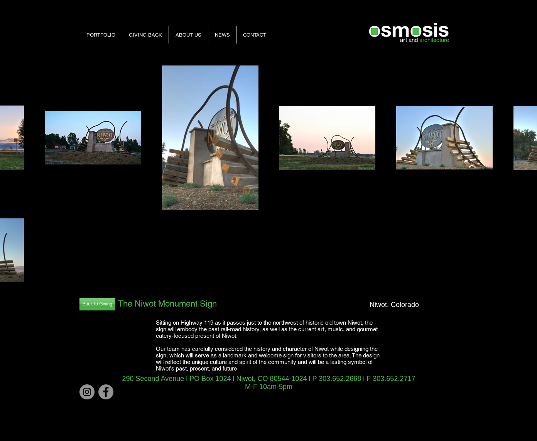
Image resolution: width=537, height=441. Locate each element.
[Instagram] (87, 391)
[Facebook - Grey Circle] (105, 391)
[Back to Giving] (97, 304)
